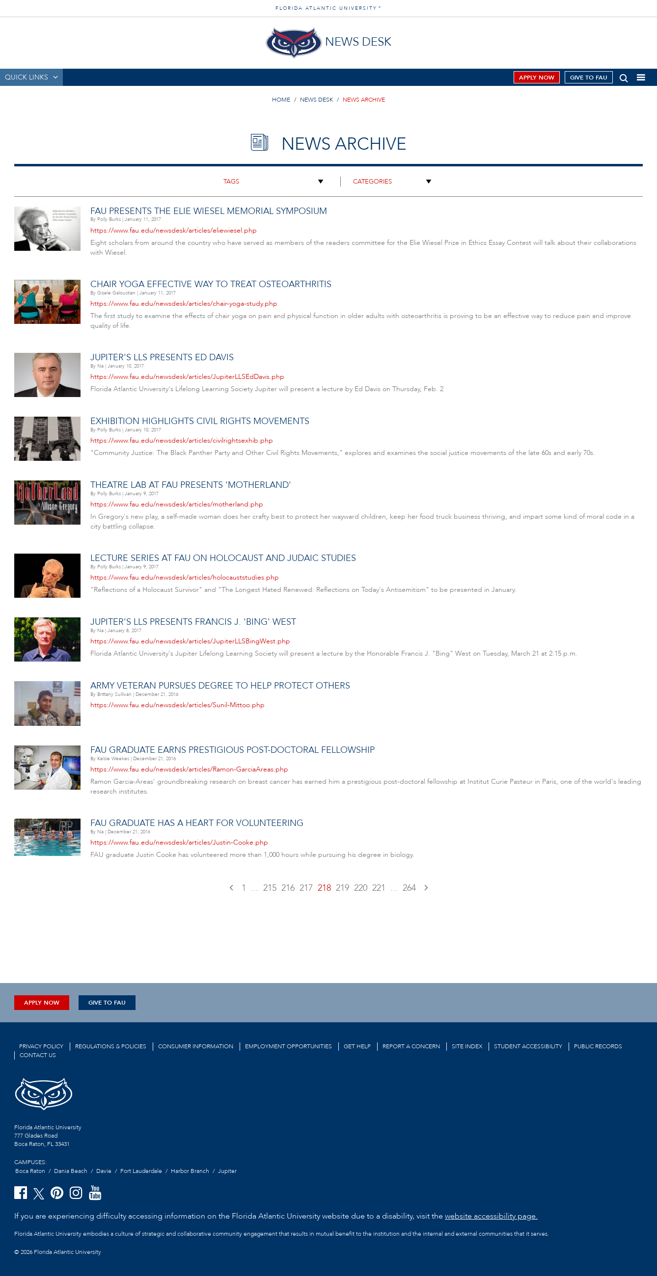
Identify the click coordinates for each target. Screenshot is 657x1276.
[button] (623, 76)
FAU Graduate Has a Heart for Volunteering (196, 823)
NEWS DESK (316, 100)
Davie (103, 1171)
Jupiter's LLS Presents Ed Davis (162, 357)
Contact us (38, 1055)
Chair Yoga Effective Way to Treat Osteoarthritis (210, 284)
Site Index (467, 1046)
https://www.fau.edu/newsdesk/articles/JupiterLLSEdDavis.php (187, 376)
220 (360, 888)
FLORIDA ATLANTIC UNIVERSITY (328, 8)
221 (378, 888)
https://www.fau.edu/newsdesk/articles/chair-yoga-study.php (183, 303)
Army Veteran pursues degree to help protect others (220, 686)
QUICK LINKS (26, 77)
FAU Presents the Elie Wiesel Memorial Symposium (208, 211)
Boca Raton (30, 1171)
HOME (281, 100)
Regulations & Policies (110, 1046)
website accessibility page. (491, 1216)
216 (288, 888)
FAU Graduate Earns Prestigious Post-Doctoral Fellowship (232, 750)
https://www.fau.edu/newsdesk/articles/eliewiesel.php (173, 230)
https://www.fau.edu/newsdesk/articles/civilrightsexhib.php (181, 440)
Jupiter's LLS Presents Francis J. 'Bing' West (193, 622)
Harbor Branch (190, 1171)
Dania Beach (70, 1171)
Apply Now (536, 77)
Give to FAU (588, 77)
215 (269, 888)
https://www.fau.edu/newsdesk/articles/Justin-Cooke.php (179, 842)
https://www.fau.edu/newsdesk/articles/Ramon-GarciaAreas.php (189, 769)
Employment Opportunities (288, 1046)
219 (342, 888)
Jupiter (227, 1171)
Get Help (357, 1046)
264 (409, 888)
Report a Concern (411, 1046)
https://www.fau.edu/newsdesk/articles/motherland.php (176, 504)
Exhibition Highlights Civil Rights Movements (199, 421)
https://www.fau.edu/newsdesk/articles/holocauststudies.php (184, 577)
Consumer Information (195, 1046)
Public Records (598, 1046)
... (254, 888)
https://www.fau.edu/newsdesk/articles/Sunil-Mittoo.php (177, 705)
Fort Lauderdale (141, 1171)
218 (324, 888)
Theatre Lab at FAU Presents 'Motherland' (190, 485)
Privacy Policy (41, 1046)
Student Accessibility (528, 1046)
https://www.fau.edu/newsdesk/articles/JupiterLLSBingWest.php (190, 641)
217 (306, 888)
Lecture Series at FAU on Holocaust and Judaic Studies (223, 558)
